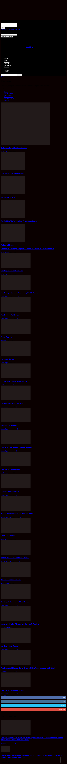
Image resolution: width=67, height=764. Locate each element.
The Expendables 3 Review (12, 271)
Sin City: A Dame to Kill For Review (15, 602)
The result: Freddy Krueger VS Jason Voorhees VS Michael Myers (27, 249)
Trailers (6, 63)
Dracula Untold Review (10, 491)
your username (21, 24)
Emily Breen (4, 296)
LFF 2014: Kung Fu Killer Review (14, 381)
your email (20, 34)
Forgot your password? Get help (10, 29)
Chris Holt (4, 671)
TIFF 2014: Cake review (10, 469)
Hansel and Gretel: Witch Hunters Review (17, 514)
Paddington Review (9, 425)
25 (18, 252)
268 (5, 695)
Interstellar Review (8, 197)
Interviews (7, 65)
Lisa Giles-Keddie (6, 627)
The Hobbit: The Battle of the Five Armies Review (19, 221)
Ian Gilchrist (4, 473)
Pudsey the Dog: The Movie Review (14, 148)
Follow (63, 701)
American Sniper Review (11, 580)
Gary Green (4, 407)
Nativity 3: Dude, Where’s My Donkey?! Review (20, 624)
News (6, 60)
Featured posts (8, 93)
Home (6, 58)
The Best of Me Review (10, 315)
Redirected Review (8, 245)
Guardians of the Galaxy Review (13, 173)
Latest (6, 92)
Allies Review (6, 337)
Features (6, 67)
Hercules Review (7, 359)
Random (6, 100)
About (6, 71)
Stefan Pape (4, 151)
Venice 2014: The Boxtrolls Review (15, 558)
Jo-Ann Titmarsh (6, 561)
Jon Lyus (3, 340)
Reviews (6, 62)
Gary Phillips (5, 252)
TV (5, 68)
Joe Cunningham (6, 517)
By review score (9, 98)
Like (64, 697)
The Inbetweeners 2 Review (12, 403)
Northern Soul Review (10, 646)
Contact (6, 70)
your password (21, 26)
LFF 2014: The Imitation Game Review (16, 447)
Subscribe (62, 709)
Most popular (8, 95)
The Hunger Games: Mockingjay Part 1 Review (20, 293)
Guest (2, 384)
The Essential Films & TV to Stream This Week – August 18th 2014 (28, 668)
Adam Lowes (5, 583)
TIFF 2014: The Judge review (12, 690)
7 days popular (8, 97)
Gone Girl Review (8, 536)
